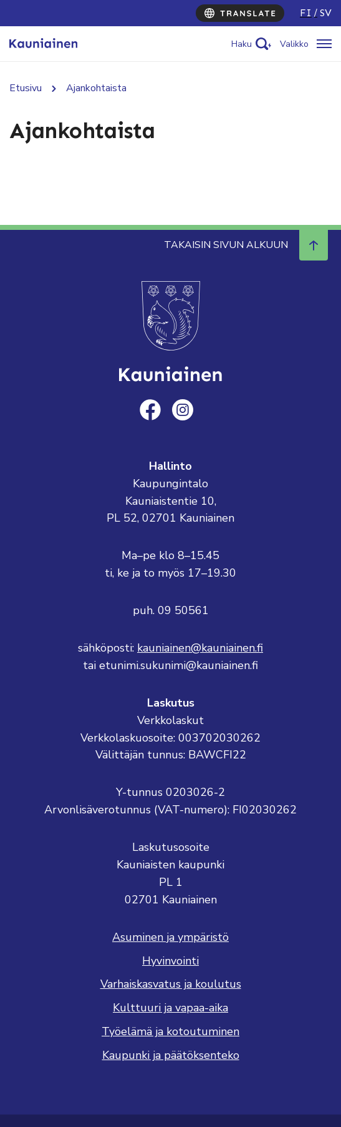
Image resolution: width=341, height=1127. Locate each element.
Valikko (294, 44)
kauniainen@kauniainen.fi (200, 647)
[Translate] (240, 13)
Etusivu (25, 88)
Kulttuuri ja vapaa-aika (170, 1007)
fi (306, 13)
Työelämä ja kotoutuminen (170, 1031)
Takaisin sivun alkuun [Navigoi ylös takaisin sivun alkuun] (246, 245)
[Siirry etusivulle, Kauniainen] (43, 44)
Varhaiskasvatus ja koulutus (170, 983)
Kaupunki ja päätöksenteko (170, 1055)
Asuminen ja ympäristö (170, 937)
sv (326, 13)
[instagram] (182, 409)
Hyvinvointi (170, 960)
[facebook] (150, 409)
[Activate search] (251, 44)
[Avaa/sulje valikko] (306, 44)
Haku (241, 44)
